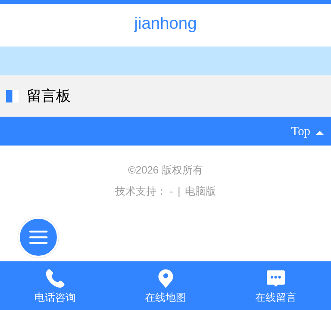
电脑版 (200, 191)
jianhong (165, 23)
